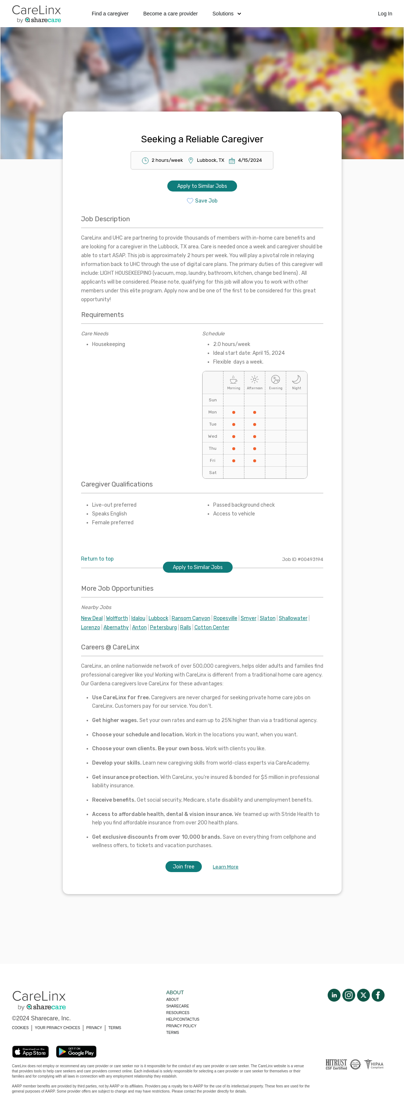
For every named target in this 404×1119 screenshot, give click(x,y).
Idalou (138, 618)
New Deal (92, 618)
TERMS (114, 1028)
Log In (385, 13)
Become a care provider (170, 14)
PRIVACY (94, 1028)
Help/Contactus (182, 1019)
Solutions (226, 14)
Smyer (248, 618)
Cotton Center (211, 627)
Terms (172, 1033)
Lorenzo (90, 627)
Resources (177, 1013)
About (172, 1000)
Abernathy (116, 627)
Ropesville (225, 618)
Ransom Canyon (191, 618)
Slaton (268, 618)
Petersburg (163, 627)
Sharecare (177, 1006)
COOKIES (20, 1028)
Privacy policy (181, 1026)
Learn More (226, 867)
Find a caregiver (110, 14)
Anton (139, 627)
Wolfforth (117, 618)
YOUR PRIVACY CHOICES (57, 1028)
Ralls (185, 627)
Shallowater (293, 618)
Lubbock (158, 618)
